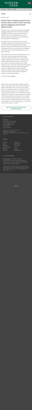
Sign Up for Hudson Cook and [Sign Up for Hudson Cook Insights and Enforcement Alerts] (16, 108)
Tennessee (16, 145)
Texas (15, 146)
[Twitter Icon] (14, 207)
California (5, 142)
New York (5, 150)
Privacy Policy (6, 131)
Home (3, 9)
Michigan (5, 148)
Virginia (16, 148)
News (9, 9)
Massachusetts (6, 146)
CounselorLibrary (7, 158)
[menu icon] (29, 3)
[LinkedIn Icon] (17, 207)
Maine (4, 143)
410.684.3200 (6, 125)
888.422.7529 (10, 124)
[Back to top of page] (16, 203)
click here (13, 76)
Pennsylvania (17, 143)
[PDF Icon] (30, 14)
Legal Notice (12, 131)
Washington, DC (18, 150)
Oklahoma (16, 142)
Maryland (5, 145)
